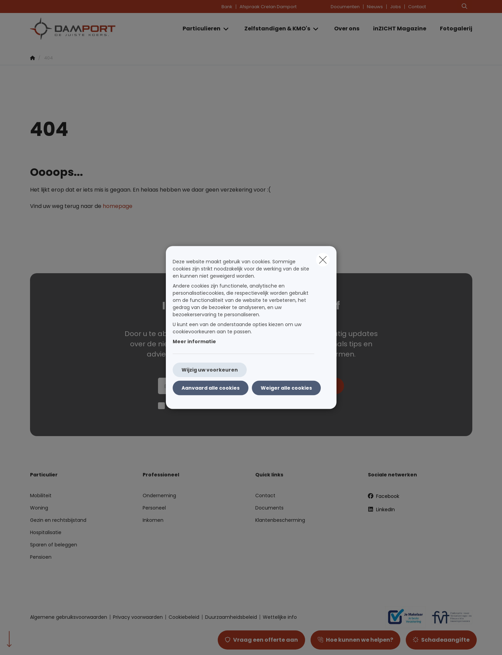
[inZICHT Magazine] (399, 28)
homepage (117, 206)
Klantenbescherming (280, 520)
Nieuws (375, 6)
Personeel (154, 507)
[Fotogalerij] (452, 28)
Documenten (345, 6)
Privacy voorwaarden (138, 617)
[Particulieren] (199, 28)
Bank (226, 6)
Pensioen (41, 557)
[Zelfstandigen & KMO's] (275, 28)
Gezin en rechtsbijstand (58, 520)
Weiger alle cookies (286, 388)
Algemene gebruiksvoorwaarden (68, 617)
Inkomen (153, 520)
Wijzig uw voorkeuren (210, 369)
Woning (39, 507)
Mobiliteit (41, 495)
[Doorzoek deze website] (464, 6)
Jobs (395, 6)
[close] (323, 260)
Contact (417, 6)
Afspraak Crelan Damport (268, 6)
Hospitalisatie (45, 532)
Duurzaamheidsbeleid (231, 617)
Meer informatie (194, 341)
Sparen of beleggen (53, 544)
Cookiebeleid (184, 617)
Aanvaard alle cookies (211, 388)
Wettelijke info (280, 617)
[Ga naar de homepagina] (98, 28)
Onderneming (159, 495)
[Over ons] (346, 28)
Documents (269, 507)
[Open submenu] (226, 29)
